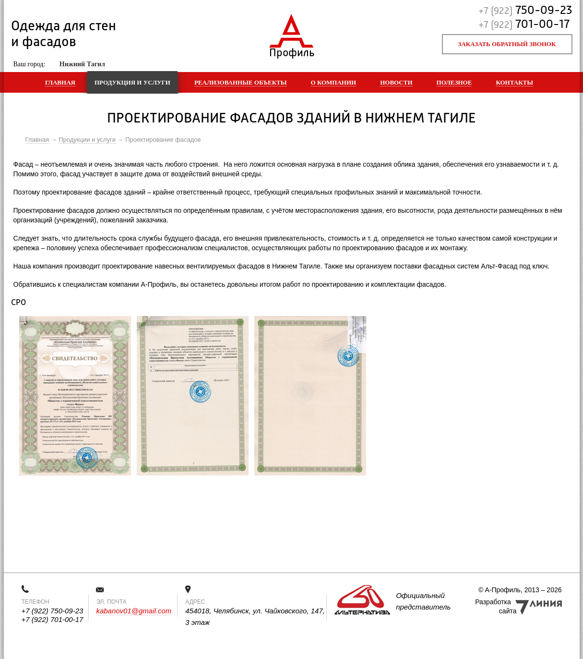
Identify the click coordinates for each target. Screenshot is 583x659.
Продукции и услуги (87, 139)
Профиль (291, 50)
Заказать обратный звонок (507, 44)
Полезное (454, 82)
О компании (334, 82)
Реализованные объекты (240, 82)
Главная (60, 82)
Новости (396, 82)
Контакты (514, 82)
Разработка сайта (495, 606)
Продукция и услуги (132, 82)
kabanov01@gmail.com (133, 611)
